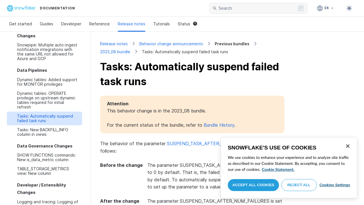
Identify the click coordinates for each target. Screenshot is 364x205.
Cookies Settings (334, 185)
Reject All (299, 185)
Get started (20, 23)
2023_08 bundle (115, 51)
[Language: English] (325, 8)
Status (187, 23)
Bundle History (219, 125)
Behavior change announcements (171, 43)
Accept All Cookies (253, 185)
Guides (46, 23)
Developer (71, 23)
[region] (289, 167)
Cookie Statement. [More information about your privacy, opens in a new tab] (278, 169)
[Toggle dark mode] (349, 8)
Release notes (131, 23)
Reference (99, 23)
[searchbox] (257, 8)
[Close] (348, 146)
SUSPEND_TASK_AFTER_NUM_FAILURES (212, 143)
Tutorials (161, 23)
